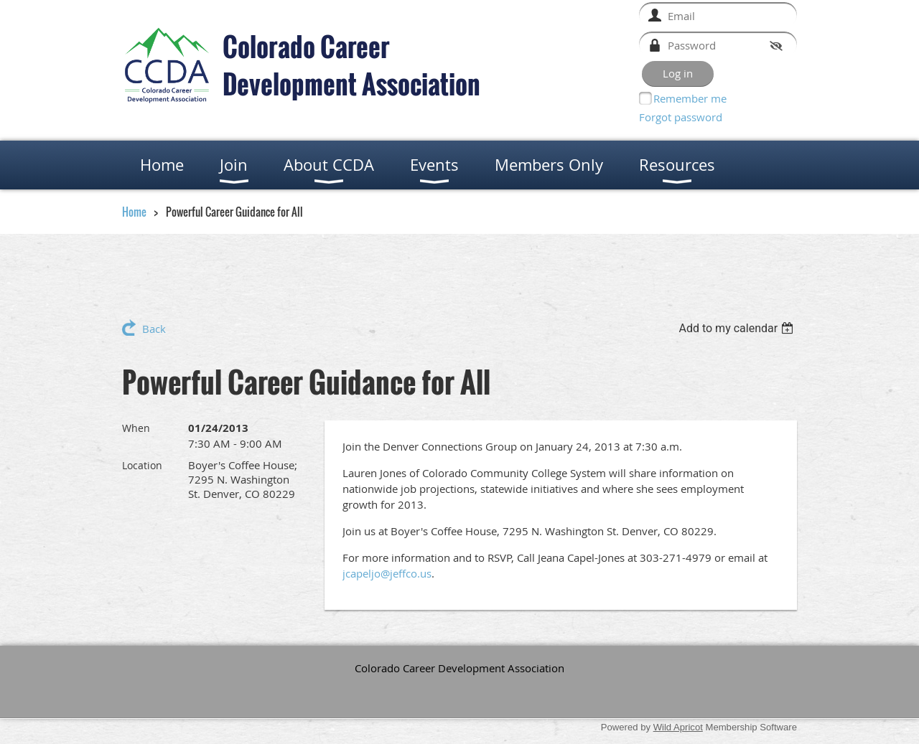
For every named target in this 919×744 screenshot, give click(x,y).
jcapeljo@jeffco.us (386, 573)
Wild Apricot (678, 727)
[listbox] (737, 328)
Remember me (690, 98)
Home (134, 212)
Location (142, 465)
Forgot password (680, 117)
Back (154, 328)
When (136, 428)
